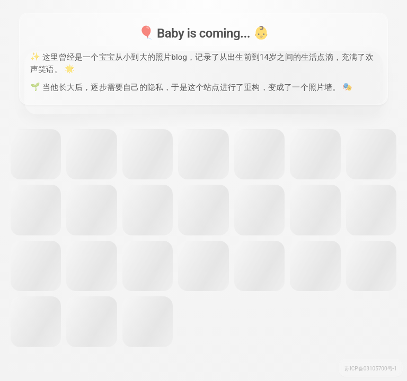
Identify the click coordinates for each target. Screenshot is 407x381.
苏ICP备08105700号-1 (370, 368)
